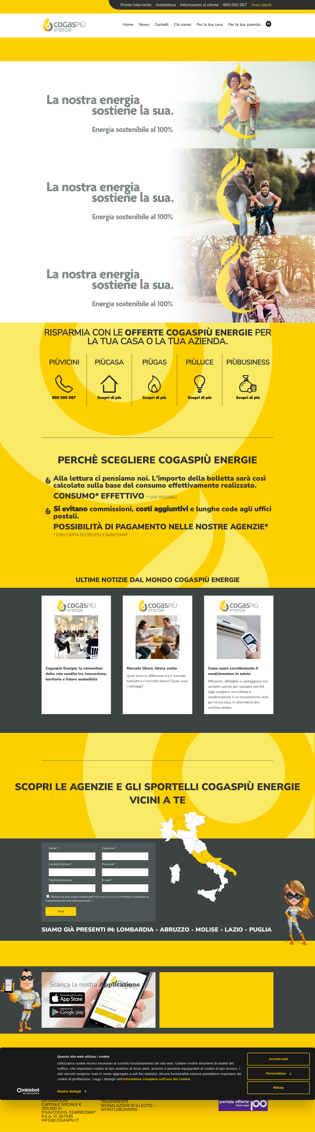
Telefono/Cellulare (60, 880)
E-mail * (107, 880)
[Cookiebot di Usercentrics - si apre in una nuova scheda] (28, 1123)
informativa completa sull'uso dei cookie (156, 1111)
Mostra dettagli (69, 1123)
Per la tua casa (210, 24)
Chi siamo (182, 24)
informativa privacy (106, 897)
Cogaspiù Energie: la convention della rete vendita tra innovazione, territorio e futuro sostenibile (76, 674)
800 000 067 (235, 4)
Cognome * (109, 848)
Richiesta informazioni (243, 1078)
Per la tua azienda (244, 24)
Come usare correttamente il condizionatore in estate (233, 671)
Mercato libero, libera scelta (152, 668)
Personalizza (278, 1105)
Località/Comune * (60, 864)
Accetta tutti (278, 1091)
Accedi (166, 1074)
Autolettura (166, 4)
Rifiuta (278, 1120)
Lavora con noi (235, 1074)
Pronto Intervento (136, 4)
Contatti (161, 24)
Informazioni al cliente (199, 4)
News (144, 24)
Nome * (53, 848)
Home (128, 24)
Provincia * (109, 864)
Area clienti (261, 4)
